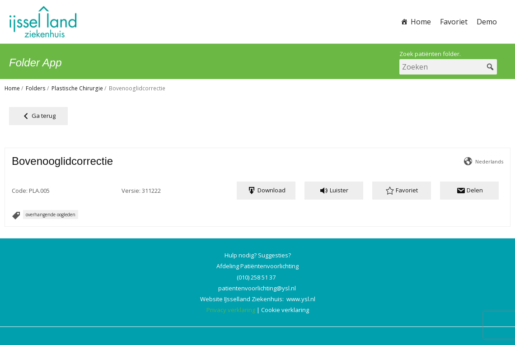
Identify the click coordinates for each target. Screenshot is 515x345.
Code (19, 190)
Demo (487, 22)
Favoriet (454, 22)
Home (421, 22)
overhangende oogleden (50, 214)
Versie (130, 190)
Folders (36, 88)
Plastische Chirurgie (77, 88)
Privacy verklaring (230, 310)
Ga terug (38, 116)
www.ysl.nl (300, 299)
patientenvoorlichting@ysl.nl (257, 288)
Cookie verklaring (285, 310)
